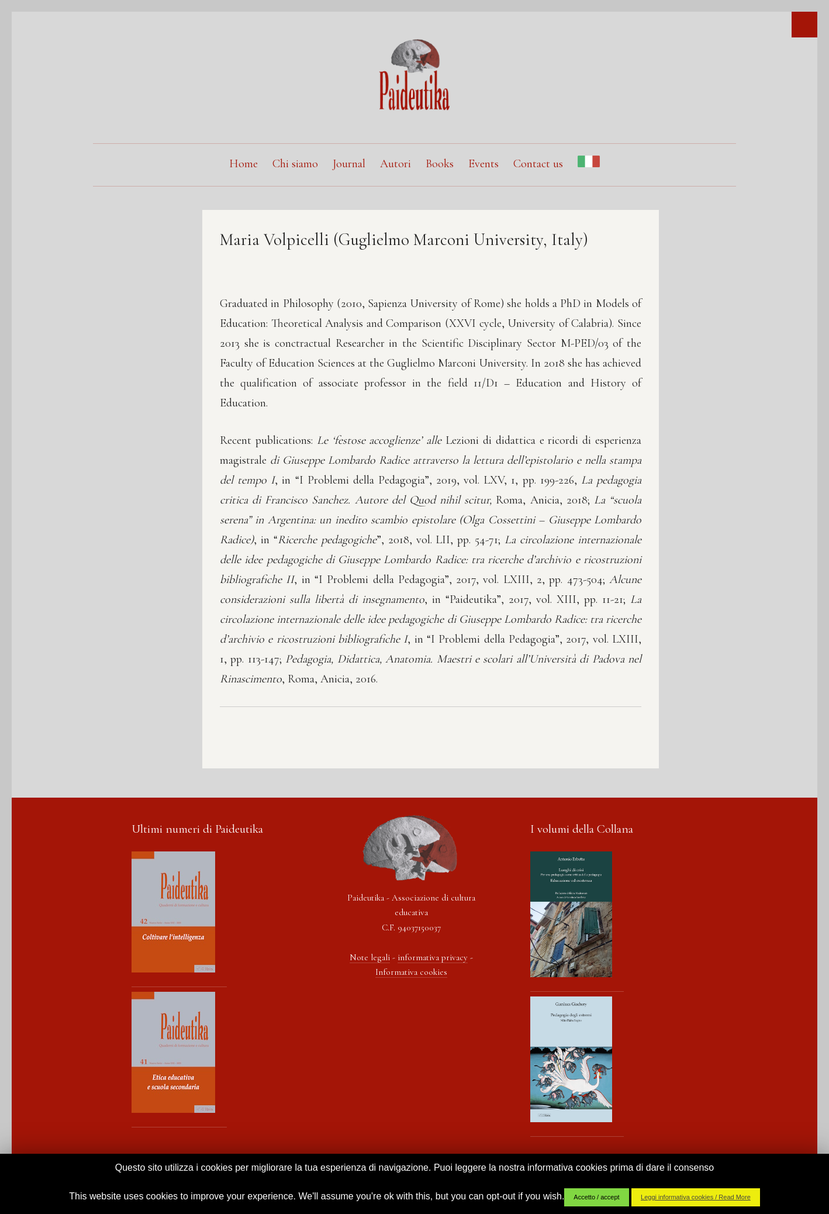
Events (483, 164)
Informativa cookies (411, 972)
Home (243, 164)
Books (440, 164)
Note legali (370, 957)
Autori (395, 164)
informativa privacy (433, 957)
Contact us (538, 164)
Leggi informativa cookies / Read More (696, 1197)
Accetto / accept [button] (596, 1197)
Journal (349, 164)
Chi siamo (295, 164)
